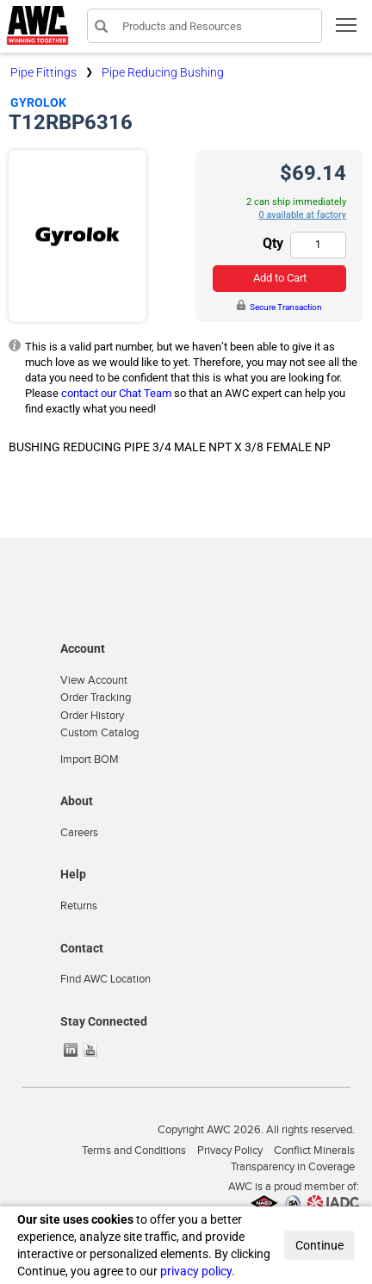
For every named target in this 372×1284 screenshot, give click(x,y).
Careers (79, 833)
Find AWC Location (105, 979)
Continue (319, 1245)
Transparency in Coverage (293, 1167)
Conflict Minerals (314, 1150)
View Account (93, 680)
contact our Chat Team (116, 393)
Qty (273, 243)
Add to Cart (280, 277)
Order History (92, 716)
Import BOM (89, 759)
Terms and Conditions (134, 1150)
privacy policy (196, 1271)
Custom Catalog (99, 733)
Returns (78, 906)
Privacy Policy (230, 1150)
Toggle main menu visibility (347, 30)
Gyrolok (38, 102)
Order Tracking (95, 697)
